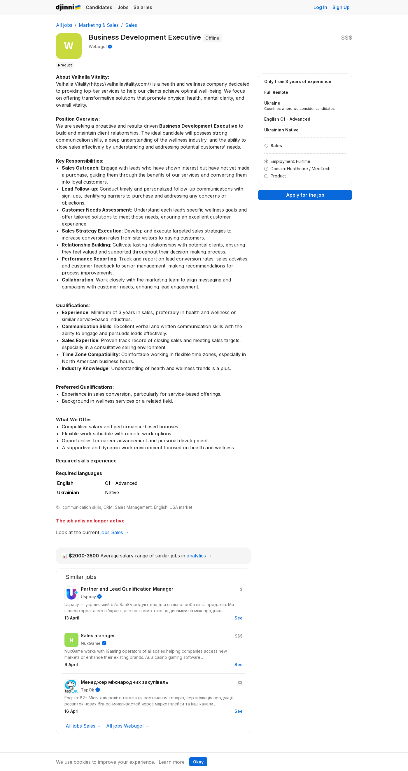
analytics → (199, 556)
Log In (320, 7)
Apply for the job (305, 195)
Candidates (99, 7)
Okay (198, 761)
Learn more (172, 762)
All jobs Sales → (83, 726)
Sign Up (341, 7)
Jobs (123, 7)
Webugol (98, 46)
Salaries (143, 7)
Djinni (68, 7)
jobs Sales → (115, 532)
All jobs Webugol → (128, 726)
